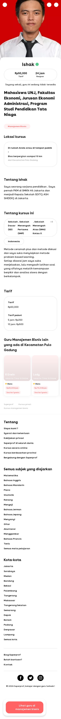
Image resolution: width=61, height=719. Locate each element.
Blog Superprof (12, 666)
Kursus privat (25, 404)
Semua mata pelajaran (17, 555)
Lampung (9, 645)
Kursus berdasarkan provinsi (20, 454)
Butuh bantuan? (13, 671)
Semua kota (11, 650)
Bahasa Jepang (13, 518)
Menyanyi (9, 524)
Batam (8, 629)
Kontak (8, 676)
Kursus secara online (16, 449)
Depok (7, 624)
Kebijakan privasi (14, 439)
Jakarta (9, 573)
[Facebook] (20, 690)
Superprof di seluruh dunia (19, 444)
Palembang (10, 598)
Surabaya (10, 578)
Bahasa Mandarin (14, 488)
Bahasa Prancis (13, 544)
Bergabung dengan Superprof (21, 459)
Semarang (10, 619)
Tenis (7, 549)
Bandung (9, 588)
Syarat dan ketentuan (17, 433)
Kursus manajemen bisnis (16, 408)
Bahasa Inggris (13, 482)
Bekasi (7, 593)
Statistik (9, 498)
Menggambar (12, 539)
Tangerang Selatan (15, 614)
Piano (7, 493)
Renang (8, 503)
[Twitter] (30, 690)
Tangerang (10, 604)
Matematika (11, 477)
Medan (8, 583)
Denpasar (9, 640)
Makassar (10, 609)
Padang (8, 635)
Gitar (7, 529)
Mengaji (8, 508)
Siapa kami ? (11, 428)
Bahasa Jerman (13, 513)
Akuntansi (10, 534)
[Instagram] (41, 690)
